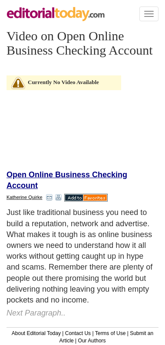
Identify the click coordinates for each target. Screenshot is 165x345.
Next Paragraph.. (36, 313)
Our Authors (92, 341)
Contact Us (78, 333)
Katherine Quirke (25, 197)
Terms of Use (110, 333)
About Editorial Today (36, 333)
